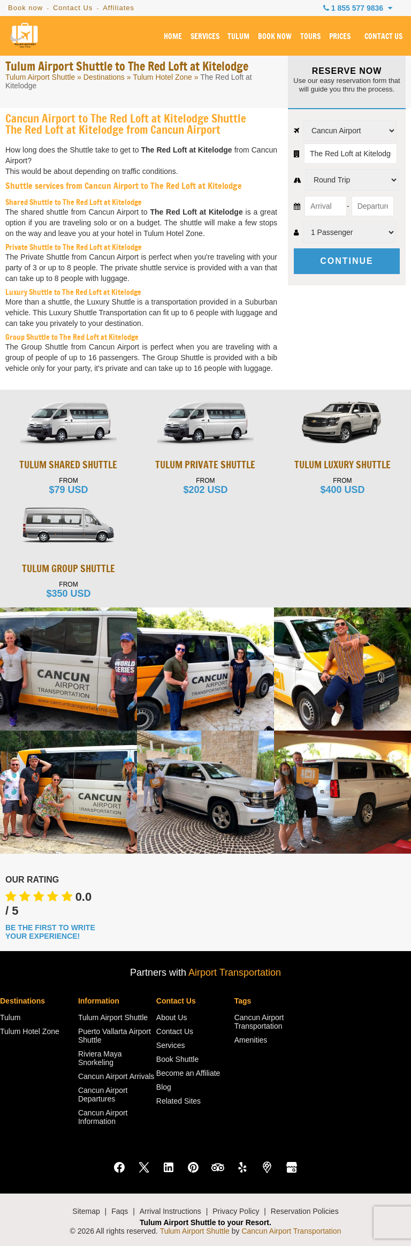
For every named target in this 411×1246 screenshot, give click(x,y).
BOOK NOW (275, 37)
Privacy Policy (235, 1211)
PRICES (340, 37)
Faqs (119, 1211)
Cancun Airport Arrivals (116, 1076)
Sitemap (86, 1211)
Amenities (250, 1040)
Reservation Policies (305, 1211)
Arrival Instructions (170, 1211)
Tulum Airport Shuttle (40, 77)
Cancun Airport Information (103, 1117)
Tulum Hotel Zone (162, 77)
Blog (163, 1087)
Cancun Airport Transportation (259, 1021)
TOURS (310, 37)
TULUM (238, 37)
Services (170, 1045)
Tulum (10, 1017)
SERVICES (205, 37)
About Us (171, 1017)
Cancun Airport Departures (103, 1094)
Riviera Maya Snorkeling (100, 1058)
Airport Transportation (234, 972)
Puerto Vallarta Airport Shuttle (114, 1035)
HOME (173, 37)
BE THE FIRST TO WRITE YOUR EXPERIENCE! (50, 931)
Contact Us (73, 8)
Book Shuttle (177, 1059)
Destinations (104, 77)
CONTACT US (383, 37)
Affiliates (118, 8)
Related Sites (178, 1101)
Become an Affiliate (188, 1073)
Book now (25, 8)
